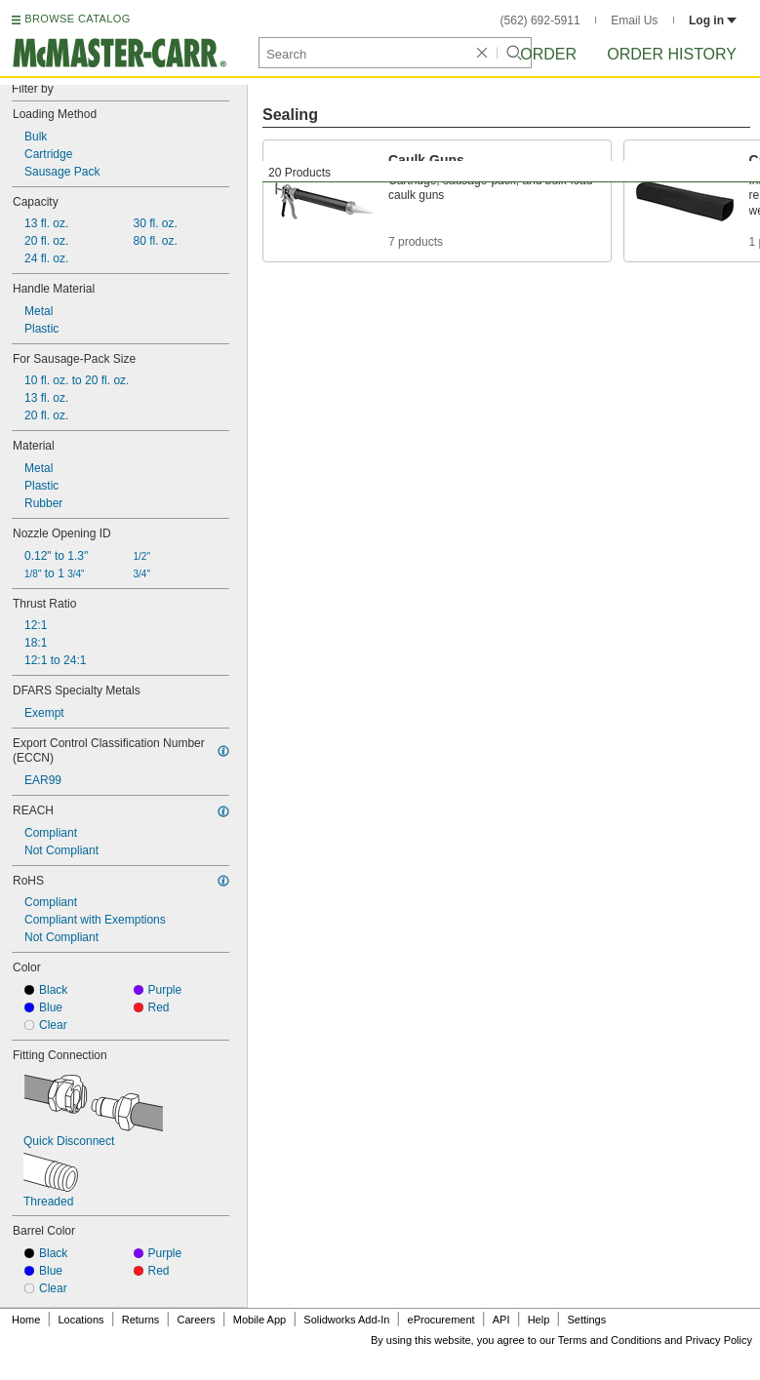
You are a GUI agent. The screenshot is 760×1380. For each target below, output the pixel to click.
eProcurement (441, 1319)
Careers (196, 1319)
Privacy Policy (719, 1340)
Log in (713, 20)
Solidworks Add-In (346, 1319)
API (501, 1319)
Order (548, 54)
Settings (586, 1319)
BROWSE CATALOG (77, 18)
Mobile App (259, 1319)
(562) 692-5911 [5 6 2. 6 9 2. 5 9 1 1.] (540, 20)
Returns (141, 1319)
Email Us (634, 20)
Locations (81, 1319)
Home (26, 1319)
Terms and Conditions (609, 1340)
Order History (672, 54)
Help (539, 1319)
